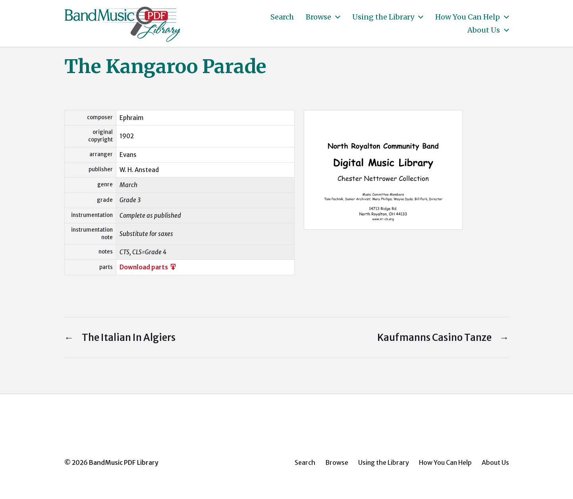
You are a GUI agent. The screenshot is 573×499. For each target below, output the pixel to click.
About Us (483, 30)
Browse (318, 17)
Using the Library (383, 17)
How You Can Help (467, 17)
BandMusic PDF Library (123, 462)
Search (282, 17)
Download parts (148, 267)
